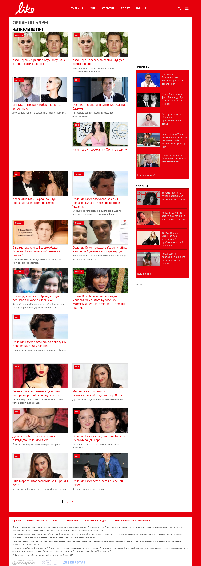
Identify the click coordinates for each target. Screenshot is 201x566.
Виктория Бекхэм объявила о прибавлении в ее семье (172, 118)
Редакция (72, 520)
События (108, 8)
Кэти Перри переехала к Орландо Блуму (99, 149)
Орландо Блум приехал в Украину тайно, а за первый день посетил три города (99, 249)
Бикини (141, 8)
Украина (77, 8)
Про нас (16, 520)
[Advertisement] (39, 144)
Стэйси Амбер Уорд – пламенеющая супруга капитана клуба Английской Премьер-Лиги (174, 140)
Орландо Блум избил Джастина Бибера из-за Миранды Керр (98, 438)
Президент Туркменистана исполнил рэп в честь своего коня (173, 78)
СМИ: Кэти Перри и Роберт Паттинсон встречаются (37, 107)
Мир (93, 8)
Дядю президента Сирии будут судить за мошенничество (174, 158)
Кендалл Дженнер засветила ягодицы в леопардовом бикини (174, 216)
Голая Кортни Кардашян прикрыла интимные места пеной (173, 258)
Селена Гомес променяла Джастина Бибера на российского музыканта (36, 393)
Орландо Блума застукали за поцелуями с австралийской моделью (39, 344)
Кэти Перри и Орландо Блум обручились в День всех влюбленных (39, 62)
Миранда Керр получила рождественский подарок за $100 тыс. (98, 393)
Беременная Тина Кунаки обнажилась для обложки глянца (173, 196)
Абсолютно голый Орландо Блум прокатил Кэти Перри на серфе (34, 201)
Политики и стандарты (96, 520)
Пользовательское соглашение (132, 520)
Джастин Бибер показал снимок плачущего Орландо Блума (34, 438)
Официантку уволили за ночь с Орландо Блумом (99, 107)
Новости (142, 67)
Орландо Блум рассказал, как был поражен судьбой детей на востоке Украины (96, 203)
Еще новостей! (146, 175)
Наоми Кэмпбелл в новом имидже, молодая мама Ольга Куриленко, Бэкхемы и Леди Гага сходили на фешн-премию (99, 302)
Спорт (125, 8)
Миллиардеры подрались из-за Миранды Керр (40, 483)
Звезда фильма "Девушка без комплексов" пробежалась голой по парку (173, 239)
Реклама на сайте (37, 520)
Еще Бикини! (144, 273)
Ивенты (57, 520)
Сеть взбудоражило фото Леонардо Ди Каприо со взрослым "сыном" (173, 98)
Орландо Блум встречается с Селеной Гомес (97, 483)
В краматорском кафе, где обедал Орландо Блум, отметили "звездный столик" (36, 251)
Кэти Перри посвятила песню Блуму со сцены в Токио (98, 62)
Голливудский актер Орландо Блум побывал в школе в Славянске (35, 298)
